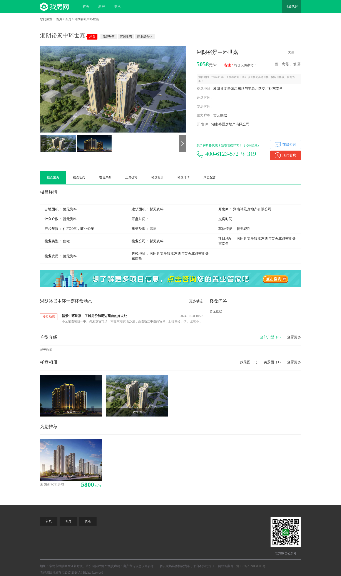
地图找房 (292, 6)
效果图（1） (249, 362)
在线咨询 (289, 144)
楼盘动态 (79, 177)
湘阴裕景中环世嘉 (87, 19)
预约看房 (289, 155)
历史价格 (131, 177)
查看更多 (294, 337)
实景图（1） (273, 362)
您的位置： (47, 19)
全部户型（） (271, 337)
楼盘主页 (53, 177)
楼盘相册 (157, 177)
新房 (101, 6)
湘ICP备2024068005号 (251, 566)
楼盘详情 (183, 177)
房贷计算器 (291, 64)
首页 (86, 6)
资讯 (117, 6)
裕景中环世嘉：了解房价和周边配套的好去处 (94, 316)
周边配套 (210, 177)
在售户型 (105, 177)
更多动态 (196, 301)
